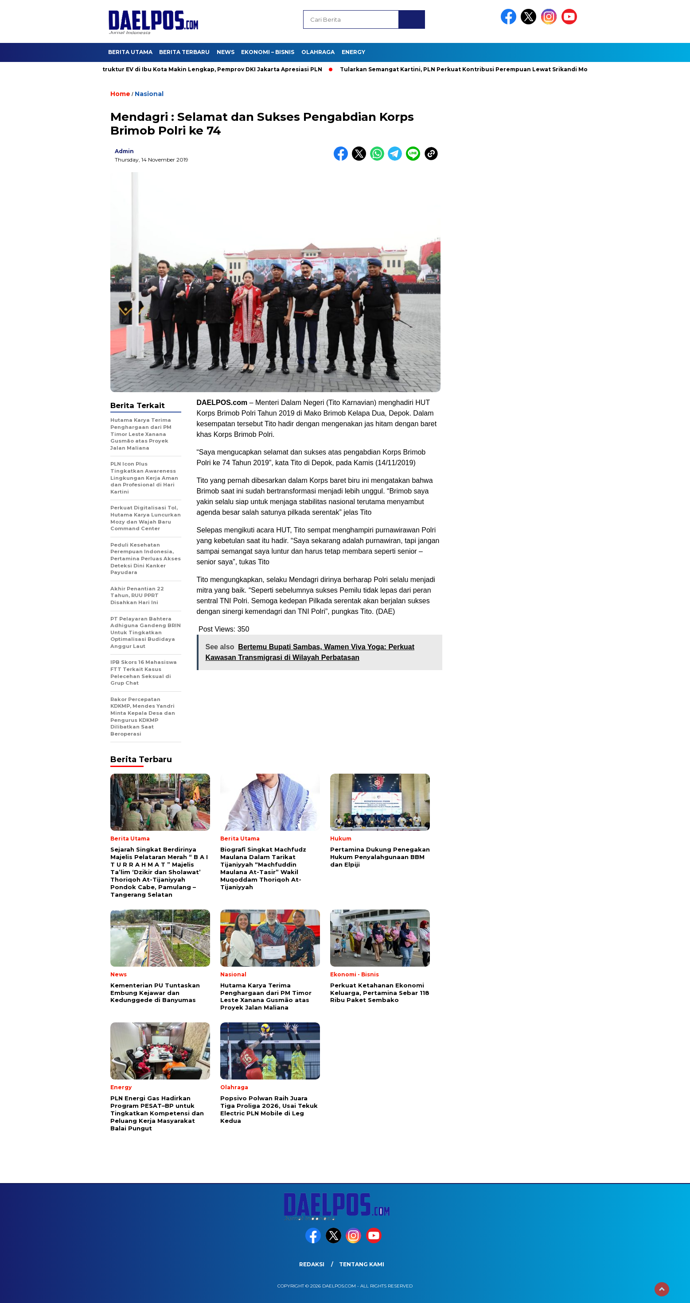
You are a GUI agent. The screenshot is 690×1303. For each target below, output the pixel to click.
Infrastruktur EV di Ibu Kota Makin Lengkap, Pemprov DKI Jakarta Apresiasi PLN (206, 69)
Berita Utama (130, 52)
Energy (353, 52)
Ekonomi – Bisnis (267, 52)
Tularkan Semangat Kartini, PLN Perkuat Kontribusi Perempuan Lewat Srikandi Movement (478, 69)
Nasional (149, 94)
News (225, 52)
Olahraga (318, 52)
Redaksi (311, 1264)
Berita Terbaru (184, 52)
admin (124, 151)
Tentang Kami (361, 1264)
